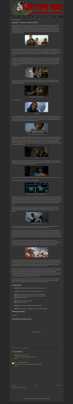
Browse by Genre (50, 16)
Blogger (47, 398)
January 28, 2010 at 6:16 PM (23, 362)
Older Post (59, 385)
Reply (16, 358)
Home (12, 16)
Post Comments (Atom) (21, 387)
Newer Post (14, 385)
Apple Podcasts (28, 16)
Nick (15, 362)
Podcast (21, 16)
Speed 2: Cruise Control (43, 26)
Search (57, 16)
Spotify (35, 16)
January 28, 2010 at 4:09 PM (23, 355)
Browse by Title (41, 16)
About (16, 16)
